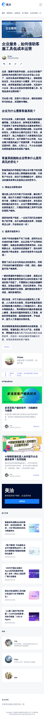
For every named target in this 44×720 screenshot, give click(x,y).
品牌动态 (17, 13)
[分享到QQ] (10, 63)
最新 (3, 13)
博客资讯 (10, 13)
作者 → (4, 631)
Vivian (20, 357)
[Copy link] (21, 63)
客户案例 (25, 13)
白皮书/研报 (34, 13)
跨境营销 (36, 475)
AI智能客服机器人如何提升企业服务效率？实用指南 (21, 458)
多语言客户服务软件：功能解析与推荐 (21, 409)
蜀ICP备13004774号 (28, 714)
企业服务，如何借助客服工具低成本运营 (27, 374)
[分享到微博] (15, 63)
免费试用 (22, 501)
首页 (5, 374)
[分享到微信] (4, 63)
